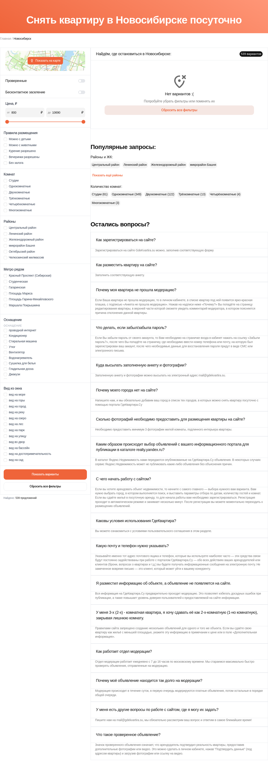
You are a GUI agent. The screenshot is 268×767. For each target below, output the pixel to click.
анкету (139, 275)
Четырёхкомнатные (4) (225, 194)
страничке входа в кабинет (204, 338)
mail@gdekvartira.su (212, 375)
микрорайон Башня (203, 164)
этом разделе (202, 531)
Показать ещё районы (107, 175)
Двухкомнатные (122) (160, 194)
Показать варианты (45, 474)
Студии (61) (100, 194)
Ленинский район (135, 164)
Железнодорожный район (168, 164)
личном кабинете (173, 300)
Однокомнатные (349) (126, 194)
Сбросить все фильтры (45, 486)
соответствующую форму (196, 250)
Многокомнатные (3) (105, 203)
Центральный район (105, 164)
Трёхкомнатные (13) (192, 194)
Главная (5, 38)
